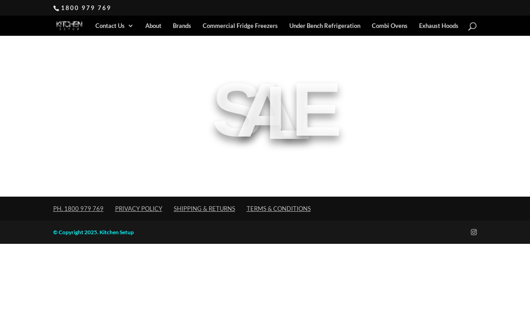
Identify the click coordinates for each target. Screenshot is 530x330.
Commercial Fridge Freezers (240, 25)
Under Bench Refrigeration (324, 25)
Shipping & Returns (204, 208)
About (153, 25)
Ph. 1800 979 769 (78, 208)
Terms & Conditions (279, 208)
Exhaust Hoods (438, 25)
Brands (182, 25)
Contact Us (110, 25)
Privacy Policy (138, 208)
